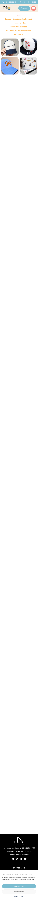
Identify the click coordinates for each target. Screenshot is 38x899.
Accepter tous (19, 886)
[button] (33, 8)
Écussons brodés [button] (18, 23)
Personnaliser (19, 892)
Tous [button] (18, 15)
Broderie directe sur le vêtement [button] (18, 19)
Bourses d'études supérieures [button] (18, 31)
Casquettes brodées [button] (18, 27)
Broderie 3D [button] (19, 34)
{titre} (16, 896)
